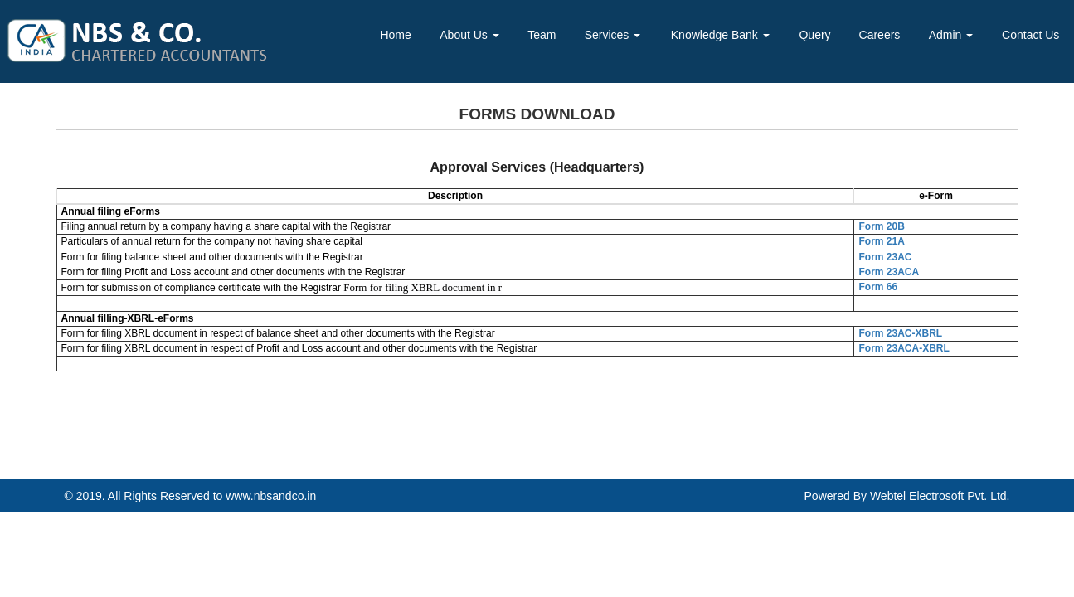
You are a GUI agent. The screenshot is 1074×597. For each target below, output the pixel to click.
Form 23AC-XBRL (900, 333)
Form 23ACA (888, 272)
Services (613, 34)
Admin (951, 34)
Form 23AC (884, 257)
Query (814, 34)
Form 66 (877, 287)
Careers (880, 34)
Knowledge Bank (720, 34)
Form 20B (881, 226)
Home (395, 34)
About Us (469, 34)
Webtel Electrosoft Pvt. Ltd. (940, 495)
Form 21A (881, 241)
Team (541, 34)
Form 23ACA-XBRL (903, 348)
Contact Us (1030, 34)
